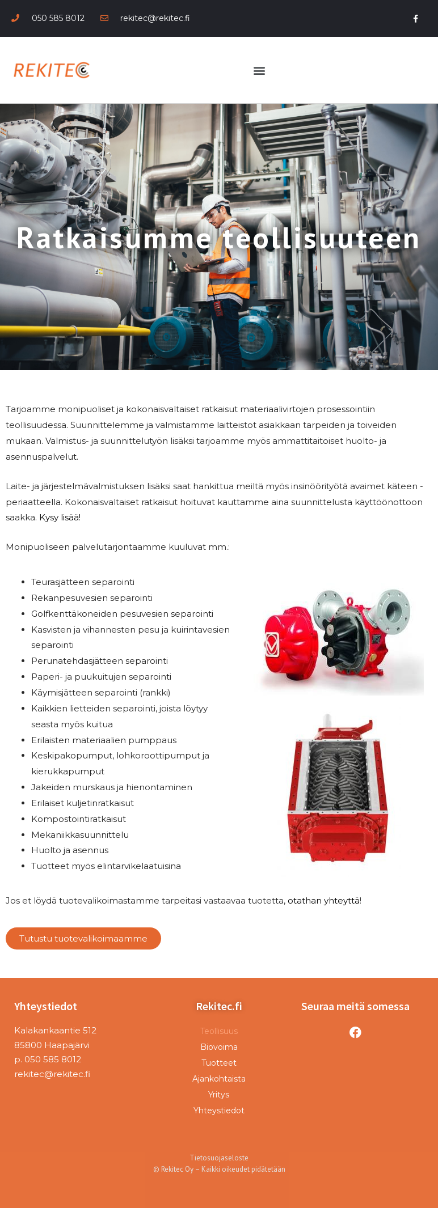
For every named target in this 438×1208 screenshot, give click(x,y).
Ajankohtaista (219, 1079)
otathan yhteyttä (324, 900)
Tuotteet (219, 1063)
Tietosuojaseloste (219, 1158)
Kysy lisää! (60, 517)
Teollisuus (219, 1031)
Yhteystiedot (219, 1110)
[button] (259, 70)
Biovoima (219, 1047)
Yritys (218, 1095)
